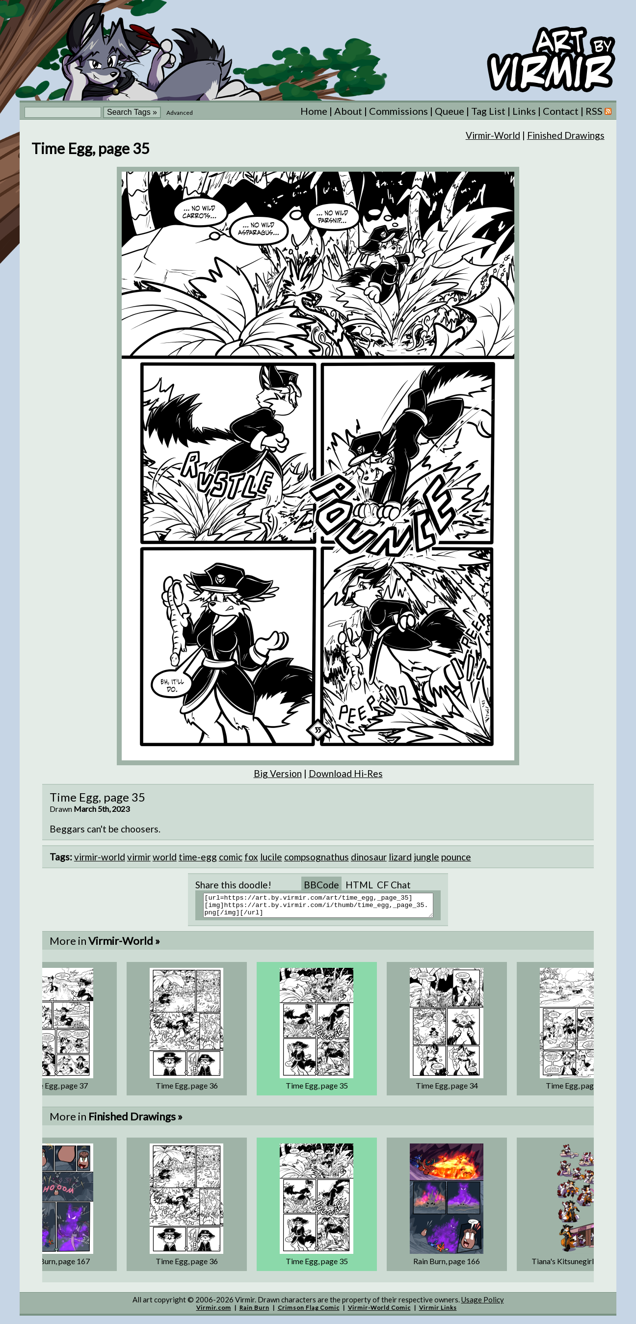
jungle (426, 856)
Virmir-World (493, 135)
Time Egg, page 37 (57, 1089)
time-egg (198, 856)
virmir (139, 856)
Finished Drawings (566, 135)
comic (230, 856)
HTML (359, 884)
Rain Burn (254, 1312)
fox (251, 856)
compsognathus (316, 856)
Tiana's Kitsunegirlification (576, 1265)
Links (524, 111)
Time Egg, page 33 (577, 1089)
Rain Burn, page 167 (56, 1265)
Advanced (179, 112)
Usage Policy (482, 1303)
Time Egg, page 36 (187, 1089)
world (165, 856)
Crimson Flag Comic (309, 1312)
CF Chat (394, 884)
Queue (449, 111)
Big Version (278, 773)
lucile (271, 856)
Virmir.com (213, 1312)
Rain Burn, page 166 (446, 1265)
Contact (561, 111)
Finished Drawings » (135, 1120)
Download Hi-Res (346, 773)
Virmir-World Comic (379, 1312)
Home (313, 111)
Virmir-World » (124, 945)
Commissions (398, 111)
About (348, 111)
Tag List (488, 111)
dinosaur (369, 856)
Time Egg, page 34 (447, 1089)
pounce (456, 856)
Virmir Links (438, 1312)
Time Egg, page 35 (317, 1089)
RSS (598, 111)
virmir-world (99, 856)
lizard (400, 856)
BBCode (321, 884)
